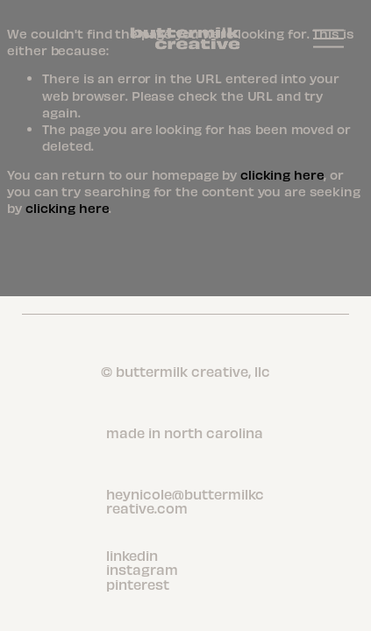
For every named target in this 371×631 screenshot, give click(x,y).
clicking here (282, 174)
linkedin (132, 556)
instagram (142, 570)
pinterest (137, 585)
